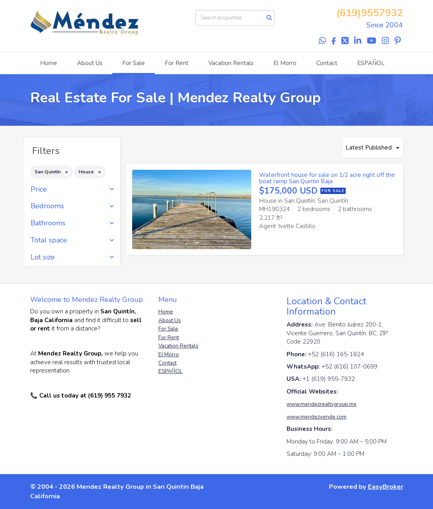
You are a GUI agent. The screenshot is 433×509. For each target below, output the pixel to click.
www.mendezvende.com (316, 417)
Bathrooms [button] (72, 223)
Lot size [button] (72, 257)
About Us (89, 63)
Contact (326, 63)
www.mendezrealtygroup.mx (321, 404)
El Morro (284, 63)
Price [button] (72, 190)
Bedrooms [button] (72, 206)
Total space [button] (72, 240)
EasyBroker (385, 486)
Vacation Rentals (231, 63)
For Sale (133, 63)
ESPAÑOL (371, 63)
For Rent (177, 63)
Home (48, 63)
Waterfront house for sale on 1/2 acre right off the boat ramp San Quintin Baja (327, 178)
